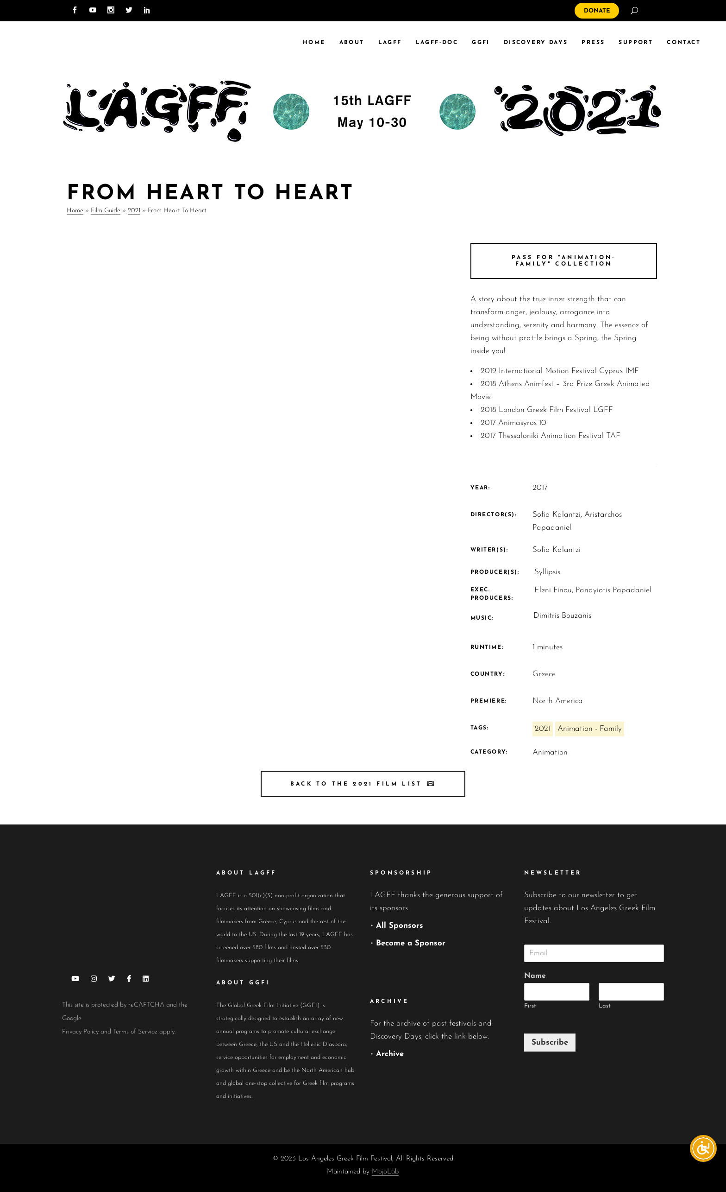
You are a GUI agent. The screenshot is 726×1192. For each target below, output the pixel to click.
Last (605, 1006)
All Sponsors (399, 926)
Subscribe (550, 1042)
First (530, 1006)
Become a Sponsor (410, 943)
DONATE (597, 11)
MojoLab (385, 1171)
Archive (390, 1054)
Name (535, 976)
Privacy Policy (80, 1031)
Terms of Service (135, 1031)
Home (75, 210)
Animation (550, 752)
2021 (134, 210)
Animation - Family (589, 729)
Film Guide (105, 210)
